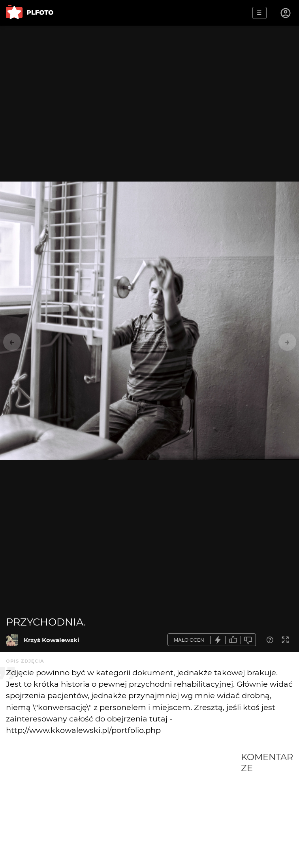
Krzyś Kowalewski (51, 640)
